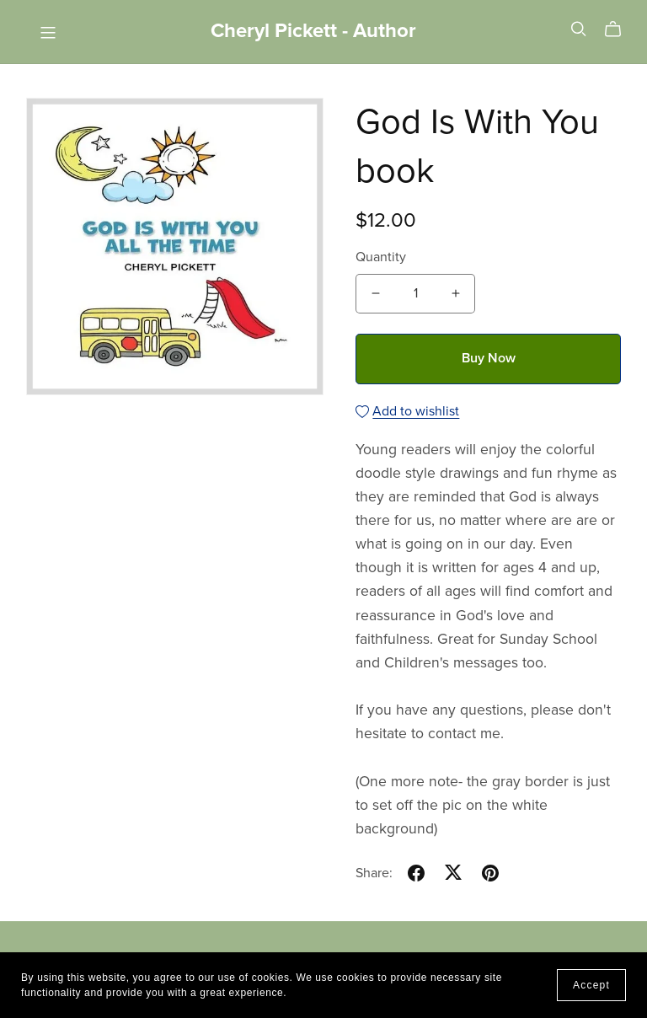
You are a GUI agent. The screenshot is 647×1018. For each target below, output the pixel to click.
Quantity (381, 257)
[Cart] (619, 29)
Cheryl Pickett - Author (313, 31)
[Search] (578, 29)
